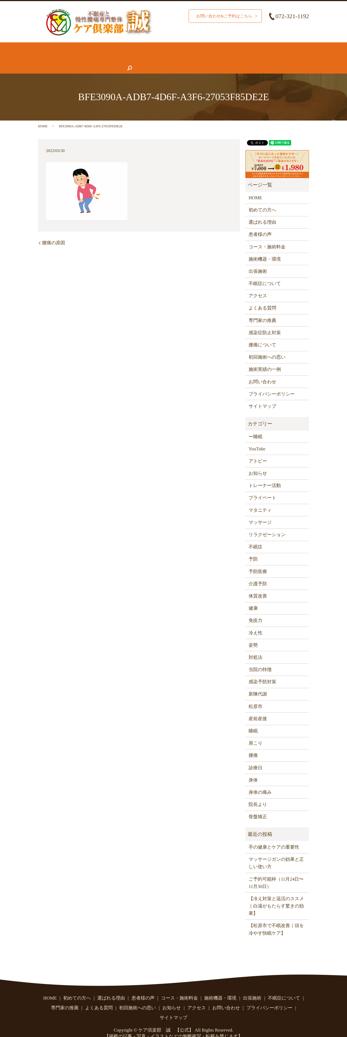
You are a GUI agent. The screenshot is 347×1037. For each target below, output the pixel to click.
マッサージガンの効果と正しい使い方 (276, 852)
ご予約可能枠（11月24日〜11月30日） (276, 872)
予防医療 (258, 561)
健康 (253, 597)
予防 (253, 548)
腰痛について (268, 47)
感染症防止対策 (265, 322)
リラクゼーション (267, 524)
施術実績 (148, 47)
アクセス (227, 57)
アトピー (258, 450)
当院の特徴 (260, 659)
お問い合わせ (259, 57)
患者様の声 (95, 57)
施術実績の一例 (265, 358)
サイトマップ (262, 395)
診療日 (255, 757)
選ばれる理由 (116, 47)
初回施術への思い (267, 346)
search (286, 57)
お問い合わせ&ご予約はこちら (222, 16)
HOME (49, 47)
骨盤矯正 (258, 806)
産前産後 (258, 708)
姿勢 (253, 634)
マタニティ (260, 499)
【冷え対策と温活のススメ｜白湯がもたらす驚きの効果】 (276, 895)
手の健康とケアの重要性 (274, 836)
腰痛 (253, 744)
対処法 (255, 646)
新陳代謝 (258, 683)
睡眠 (253, 720)
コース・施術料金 (185, 47)
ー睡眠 (255, 425)
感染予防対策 (262, 671)
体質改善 (258, 585)
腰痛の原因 (53, 232)
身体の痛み (260, 781)
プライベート (262, 487)
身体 (253, 769)
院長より (258, 793)
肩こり (255, 732)
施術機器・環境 (229, 47)
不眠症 (255, 536)
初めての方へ (79, 47)
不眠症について (59, 57)
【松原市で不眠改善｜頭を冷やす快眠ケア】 (276, 918)
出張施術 (258, 260)
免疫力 (255, 609)
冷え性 (255, 622)
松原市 (255, 695)
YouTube (257, 438)
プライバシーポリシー (272, 383)
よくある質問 (167, 57)
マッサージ (260, 511)
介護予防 (258, 573)
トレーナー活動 (265, 475)
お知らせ (199, 57)
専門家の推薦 (130, 57)
